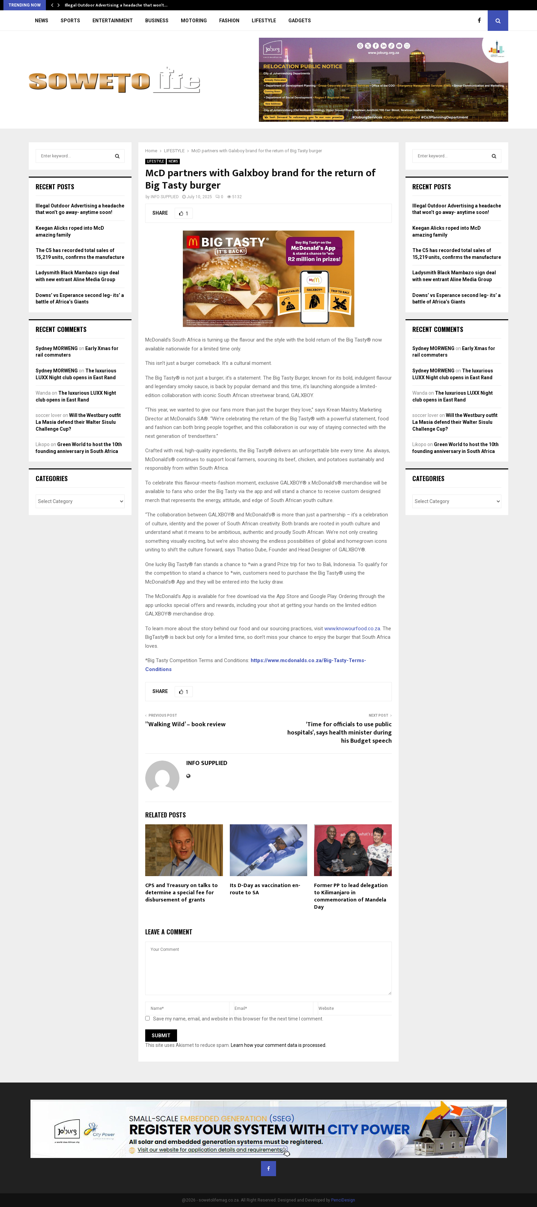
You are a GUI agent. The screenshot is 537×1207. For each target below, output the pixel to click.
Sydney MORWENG (57, 348)
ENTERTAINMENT (112, 20)
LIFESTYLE (264, 20)
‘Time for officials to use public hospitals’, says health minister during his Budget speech (339, 732)
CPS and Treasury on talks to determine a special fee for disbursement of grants (181, 893)
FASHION (229, 20)
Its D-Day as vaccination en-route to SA (265, 889)
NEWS (41, 20)
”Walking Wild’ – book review (185, 724)
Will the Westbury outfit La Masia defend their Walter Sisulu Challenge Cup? (78, 422)
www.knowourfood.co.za (352, 628)
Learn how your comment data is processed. (278, 1045)
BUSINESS (156, 20)
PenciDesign (343, 1200)
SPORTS (70, 20)
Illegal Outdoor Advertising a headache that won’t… (116, 5)
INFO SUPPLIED (165, 196)
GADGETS (299, 20)
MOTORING (194, 20)
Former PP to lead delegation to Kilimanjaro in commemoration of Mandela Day (351, 896)
